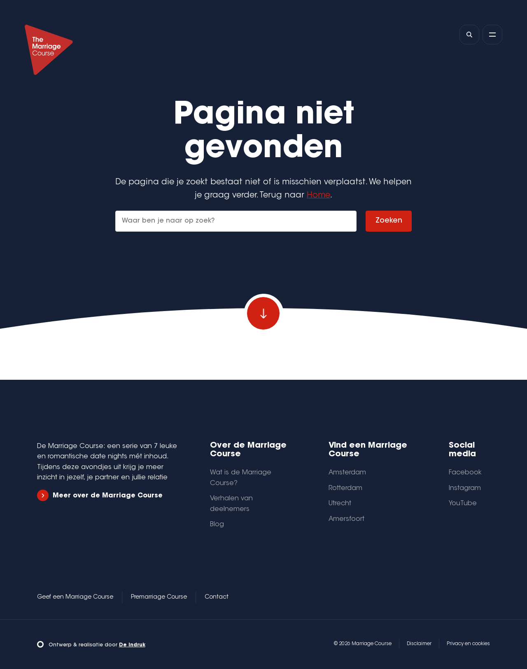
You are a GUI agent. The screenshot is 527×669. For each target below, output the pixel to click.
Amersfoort (346, 519)
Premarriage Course (159, 597)
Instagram (465, 488)
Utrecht (340, 503)
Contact (217, 597)
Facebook (465, 472)
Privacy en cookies (468, 643)
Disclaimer (419, 643)
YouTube (463, 503)
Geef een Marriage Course (75, 597)
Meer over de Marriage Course (100, 495)
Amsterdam (347, 472)
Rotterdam (345, 488)
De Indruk (132, 645)
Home (318, 195)
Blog (217, 524)
